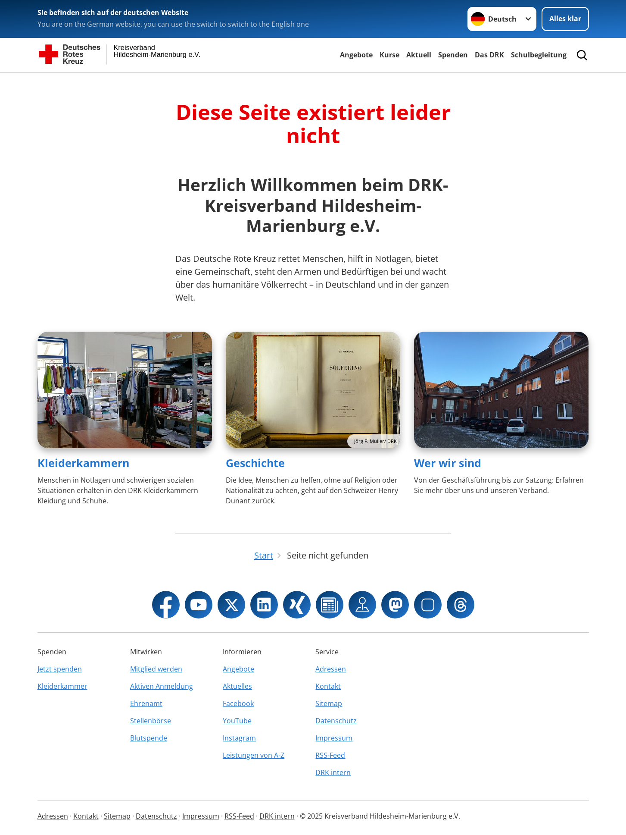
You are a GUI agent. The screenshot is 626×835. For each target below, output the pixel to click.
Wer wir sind (447, 462)
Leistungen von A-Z (253, 755)
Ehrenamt (146, 703)
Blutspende (148, 738)
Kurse (389, 55)
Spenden (453, 55)
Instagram (239, 738)
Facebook (238, 703)
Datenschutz (336, 720)
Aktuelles (237, 686)
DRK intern (333, 772)
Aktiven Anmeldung (161, 686)
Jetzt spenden (59, 669)
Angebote (356, 55)
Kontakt (328, 686)
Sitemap (328, 703)
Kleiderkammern (83, 462)
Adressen (330, 669)
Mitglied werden (156, 669)
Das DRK (489, 55)
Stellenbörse (150, 720)
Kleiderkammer (62, 686)
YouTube (237, 720)
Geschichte (255, 462)
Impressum (333, 738)
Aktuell (418, 55)
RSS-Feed (330, 755)
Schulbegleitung (539, 55)
